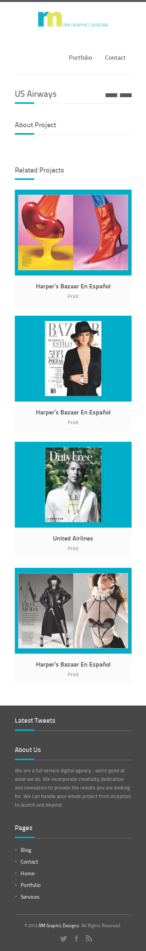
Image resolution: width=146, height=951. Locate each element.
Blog (26, 849)
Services (30, 896)
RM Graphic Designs (59, 925)
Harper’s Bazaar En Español (73, 285)
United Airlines (73, 537)
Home (28, 873)
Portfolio (80, 57)
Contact (115, 57)
